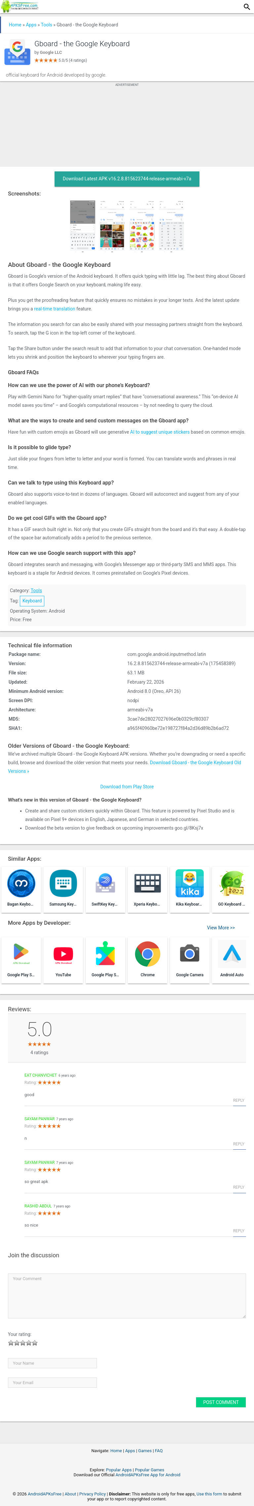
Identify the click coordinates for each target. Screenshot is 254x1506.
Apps (31, 24)
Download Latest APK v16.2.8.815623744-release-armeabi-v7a (127, 178)
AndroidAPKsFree (45, 1493)
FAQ (158, 1450)
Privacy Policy (92, 1493)
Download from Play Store (127, 786)
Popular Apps (119, 1469)
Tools (46, 24)
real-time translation (54, 308)
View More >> (221, 927)
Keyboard (32, 600)
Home (15, 24)
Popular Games (149, 1469)
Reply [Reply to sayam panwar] (238, 1144)
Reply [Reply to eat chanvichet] (238, 1100)
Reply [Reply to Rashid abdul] (238, 1231)
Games (145, 1450)
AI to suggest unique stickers (160, 432)
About (70, 1493)
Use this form (209, 1493)
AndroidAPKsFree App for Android (147, 1474)
